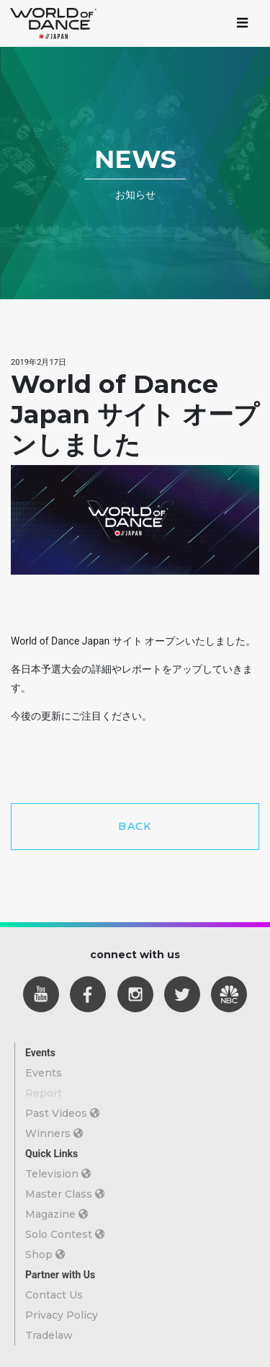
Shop (45, 1254)
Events (43, 1072)
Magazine (57, 1214)
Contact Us (54, 1294)
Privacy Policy (61, 1315)
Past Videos (62, 1113)
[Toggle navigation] (242, 23)
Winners (54, 1133)
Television (58, 1173)
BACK (135, 826)
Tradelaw (49, 1335)
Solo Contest (65, 1234)
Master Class (65, 1193)
